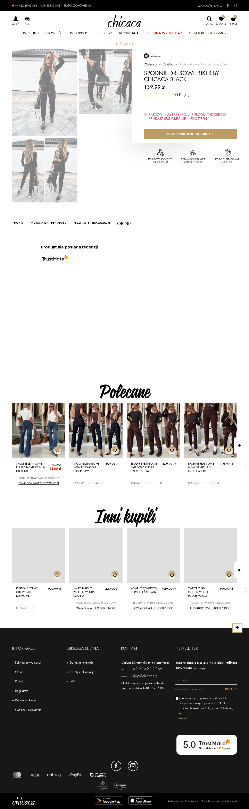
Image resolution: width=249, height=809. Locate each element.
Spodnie (168, 64)
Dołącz (230, 689)
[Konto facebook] (116, 766)
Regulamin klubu (25, 700)
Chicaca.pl (150, 64)
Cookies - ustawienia (28, 710)
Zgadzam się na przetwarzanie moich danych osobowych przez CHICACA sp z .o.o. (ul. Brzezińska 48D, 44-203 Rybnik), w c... (206, 705)
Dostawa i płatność (81, 662)
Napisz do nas (50, 5)
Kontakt (19, 681)
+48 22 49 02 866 (26, 5)
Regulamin (21, 691)
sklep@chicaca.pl (144, 675)
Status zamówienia (77, 5)
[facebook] (226, 5)
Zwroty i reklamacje (82, 672)
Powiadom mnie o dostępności (38, 483)
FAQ (73, 681)
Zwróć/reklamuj (210, 5)
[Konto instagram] (133, 766)
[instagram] (233, 5)
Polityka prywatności (28, 662)
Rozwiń (183, 718)
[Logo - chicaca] (48, 800)
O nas (19, 672)
